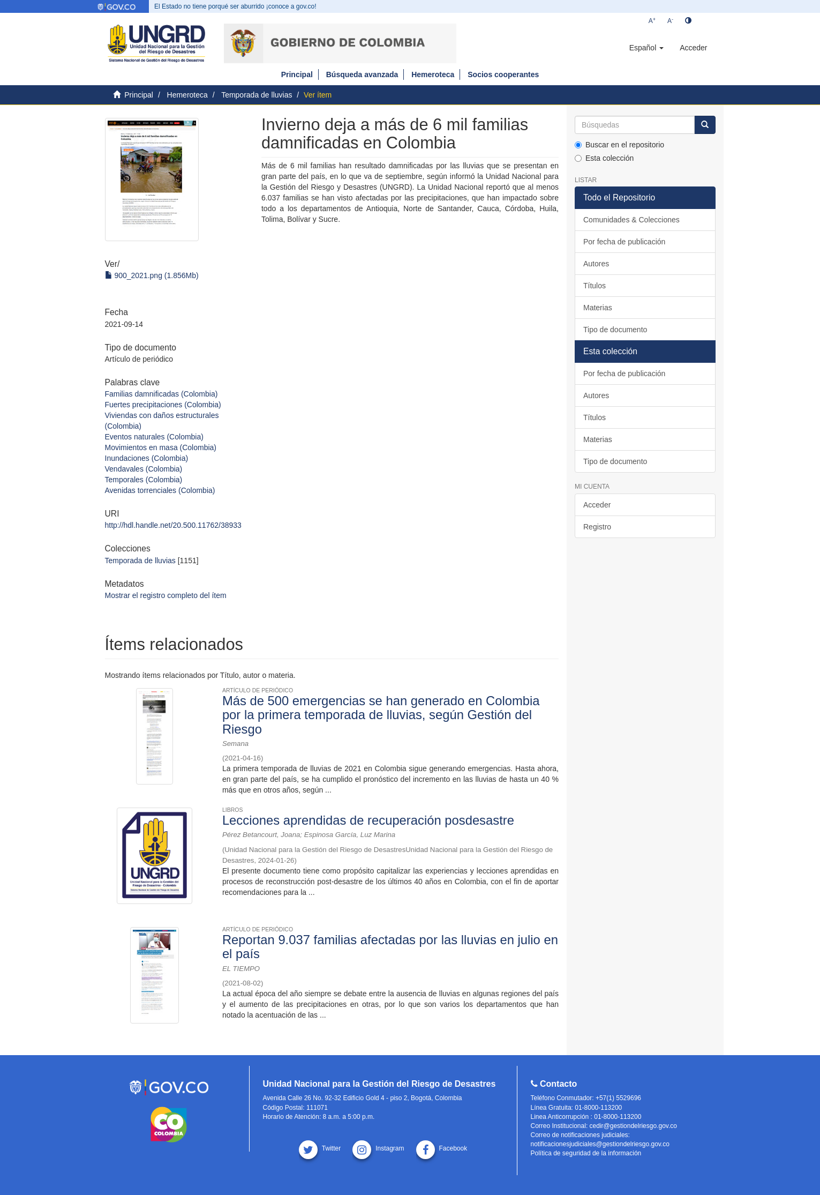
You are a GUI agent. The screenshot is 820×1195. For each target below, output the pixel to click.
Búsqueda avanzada (362, 74)
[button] (646, 47)
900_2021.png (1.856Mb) (152, 275)
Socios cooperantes (503, 74)
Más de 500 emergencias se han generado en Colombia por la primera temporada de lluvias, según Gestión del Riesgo (381, 714)
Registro (597, 526)
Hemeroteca (432, 74)
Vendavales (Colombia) (144, 469)
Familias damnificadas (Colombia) (161, 394)
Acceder (597, 505)
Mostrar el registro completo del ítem (166, 595)
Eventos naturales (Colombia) (154, 436)
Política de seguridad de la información (586, 1153)
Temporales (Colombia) (144, 479)
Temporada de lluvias (256, 95)
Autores (596, 263)
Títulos (594, 285)
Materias (597, 307)
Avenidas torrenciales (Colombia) (160, 490)
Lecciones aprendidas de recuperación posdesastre (368, 820)
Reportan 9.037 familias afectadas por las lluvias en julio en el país (390, 946)
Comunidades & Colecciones (631, 219)
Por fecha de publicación (624, 241)
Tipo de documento (615, 329)
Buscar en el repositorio (619, 144)
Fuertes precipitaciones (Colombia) (163, 404)
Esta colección (604, 158)
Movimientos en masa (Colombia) (161, 447)
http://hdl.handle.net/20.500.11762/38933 (173, 525)
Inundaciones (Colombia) (147, 458)
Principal (297, 74)
